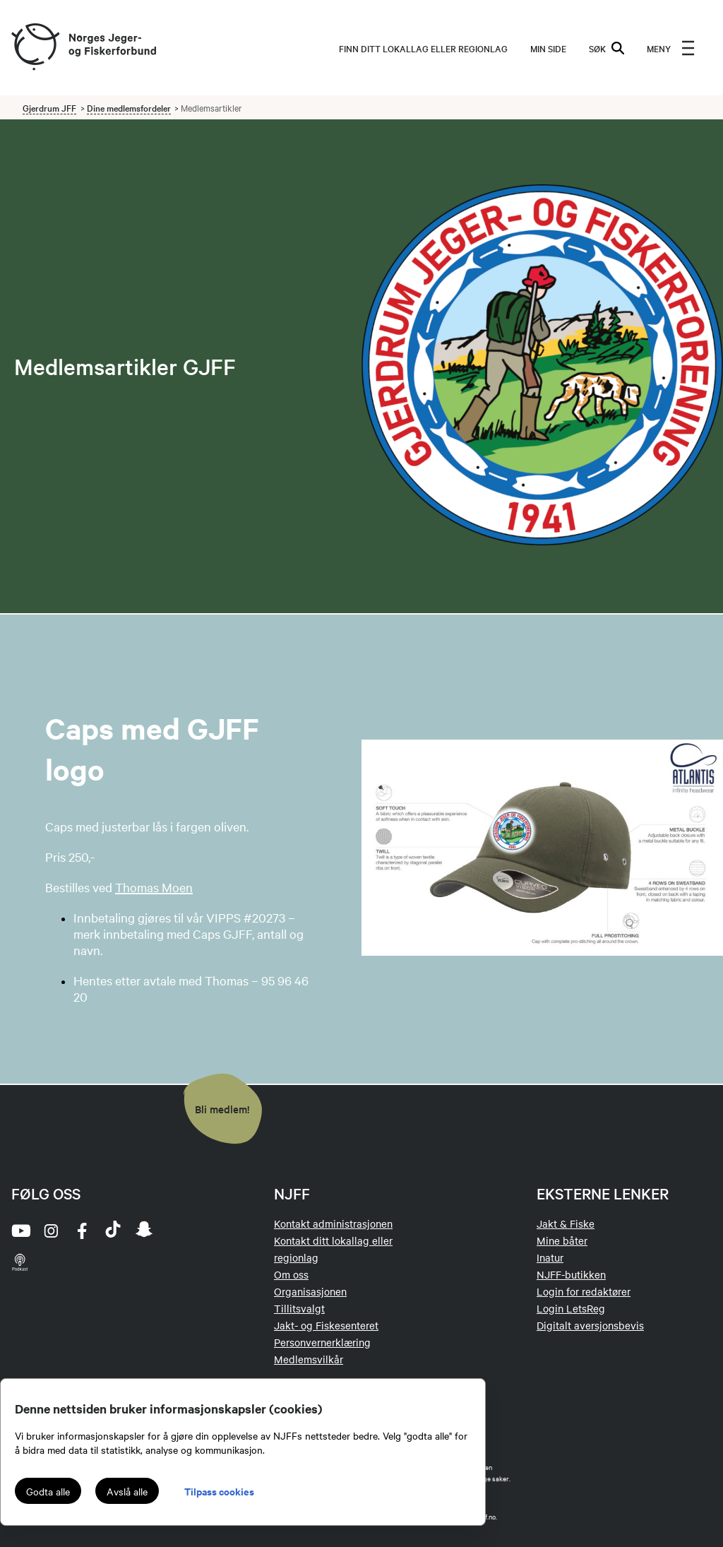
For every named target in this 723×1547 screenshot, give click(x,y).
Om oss (291, 1274)
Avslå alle (127, 1491)
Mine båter (562, 1240)
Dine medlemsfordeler (129, 107)
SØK (606, 48)
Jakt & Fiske (565, 1223)
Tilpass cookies (219, 1490)
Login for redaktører (584, 1291)
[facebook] (82, 1230)
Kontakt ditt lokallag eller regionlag (333, 1248)
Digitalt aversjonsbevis (590, 1325)
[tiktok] (112, 1230)
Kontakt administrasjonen (333, 1223)
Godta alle (48, 1491)
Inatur (550, 1257)
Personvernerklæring (322, 1342)
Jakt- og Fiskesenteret (326, 1325)
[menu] (670, 48)
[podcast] (20, 1262)
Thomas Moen (154, 887)
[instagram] (51, 1230)
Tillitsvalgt (299, 1308)
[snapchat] (144, 1230)
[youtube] (20, 1230)
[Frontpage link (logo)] (34, 47)
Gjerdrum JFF (49, 107)
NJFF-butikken (571, 1274)
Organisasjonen (310, 1291)
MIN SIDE (548, 48)
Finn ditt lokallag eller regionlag (423, 48)
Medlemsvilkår (308, 1359)
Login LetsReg (571, 1308)
